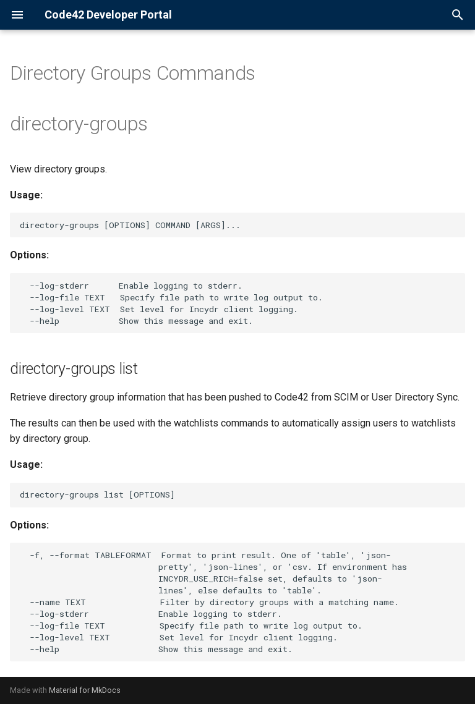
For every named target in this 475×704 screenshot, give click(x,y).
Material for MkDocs (85, 690)
